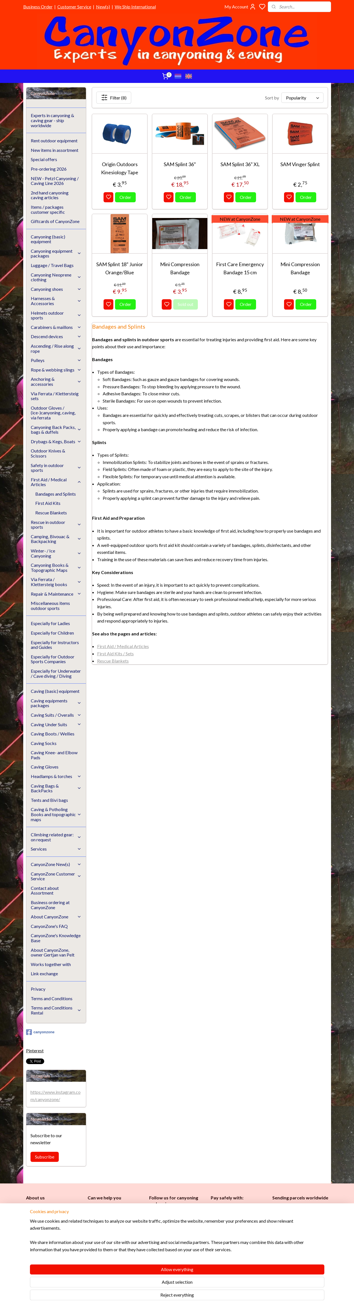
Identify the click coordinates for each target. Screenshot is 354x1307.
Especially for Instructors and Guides (55, 645)
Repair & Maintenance (56, 593)
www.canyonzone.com (112, 1227)
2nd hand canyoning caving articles (50, 195)
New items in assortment (54, 150)
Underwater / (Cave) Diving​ (175, 1261)
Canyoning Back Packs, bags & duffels (56, 429)
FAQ (92, 1252)
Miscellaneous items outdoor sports (50, 605)
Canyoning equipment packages (56, 253)
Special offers (44, 159)
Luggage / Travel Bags (52, 265)
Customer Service (74, 6)
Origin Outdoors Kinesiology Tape (119, 168)
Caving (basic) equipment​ (172, 1229)
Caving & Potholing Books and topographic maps (56, 814)
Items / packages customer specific (48, 209)
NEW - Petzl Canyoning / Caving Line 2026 (55, 181)
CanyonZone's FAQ (49, 926)
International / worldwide (294, 1218)
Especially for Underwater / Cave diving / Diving (56, 673)
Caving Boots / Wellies (52, 733)
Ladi (154, 1242)
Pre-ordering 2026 (49, 168)
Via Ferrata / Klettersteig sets (55, 396)
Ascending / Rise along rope (56, 348)
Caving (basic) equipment (55, 691)
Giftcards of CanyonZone (55, 221)
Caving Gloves (44, 766)
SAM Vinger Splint (300, 164)
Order (125, 197)
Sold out (185, 304)
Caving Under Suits (56, 724)
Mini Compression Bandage (180, 268)
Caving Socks (44, 743)
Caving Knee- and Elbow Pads (54, 755)
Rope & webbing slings (56, 369)
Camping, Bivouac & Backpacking (56, 539)
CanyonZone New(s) (56, 864)
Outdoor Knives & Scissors (48, 453)
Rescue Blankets (113, 660)
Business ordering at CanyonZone (50, 905)
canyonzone (40, 1032)
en (179, 1242)
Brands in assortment (231, 1235)
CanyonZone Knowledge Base (115, 1245)
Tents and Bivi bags (49, 800)
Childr (171, 1242)
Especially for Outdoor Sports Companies (52, 659)
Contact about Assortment (45, 890)
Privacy (38, 989)
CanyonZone (54, 1208)
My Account (240, 6)
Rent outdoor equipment (54, 140)
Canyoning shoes (56, 289)
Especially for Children (52, 632)
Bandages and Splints (55, 493)
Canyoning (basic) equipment (48, 239)
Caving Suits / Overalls (56, 715)
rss (203, 1297)
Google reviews (109, 1258)
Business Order (38, 6)
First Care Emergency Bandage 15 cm (240, 268)
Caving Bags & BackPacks (56, 788)
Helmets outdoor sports (56, 315)
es (160, 1242)
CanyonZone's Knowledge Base (56, 938)
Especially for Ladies (50, 623)
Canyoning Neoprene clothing (56, 277)
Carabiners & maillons (56, 327)
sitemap (194, 1297)
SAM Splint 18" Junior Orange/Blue (119, 268)
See (70, 1264)
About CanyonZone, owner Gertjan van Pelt (52, 952)
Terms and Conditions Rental (56, 1010)
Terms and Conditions (51, 998)
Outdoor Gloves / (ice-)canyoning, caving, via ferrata (53, 412)
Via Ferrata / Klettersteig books (56, 582)
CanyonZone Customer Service (56, 876)
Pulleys (56, 360)
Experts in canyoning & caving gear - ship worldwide (52, 120)
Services (56, 848)
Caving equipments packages (56, 703)
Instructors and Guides (171, 1248)
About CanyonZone (56, 916)
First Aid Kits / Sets (115, 653)
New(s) (103, 6)
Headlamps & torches (56, 776)
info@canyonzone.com (111, 1220)
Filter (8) (113, 97)
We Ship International (135, 6)
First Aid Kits (47, 503)
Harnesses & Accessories (56, 301)
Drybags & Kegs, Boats (56, 441)
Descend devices (56, 336)
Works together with (51, 964)
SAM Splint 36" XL (240, 164)
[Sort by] (302, 98)
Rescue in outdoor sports (56, 524)
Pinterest (35, 1050)
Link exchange (44, 973)
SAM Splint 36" (180, 164)
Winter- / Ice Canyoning (56, 553)
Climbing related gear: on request (56, 837)
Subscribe (44, 1156)
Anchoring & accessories (56, 381)
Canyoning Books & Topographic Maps (56, 567)
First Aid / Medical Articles (123, 646)
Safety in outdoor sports (56, 468)
